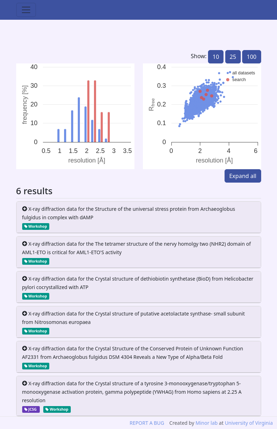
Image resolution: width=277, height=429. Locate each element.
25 (233, 57)
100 (251, 57)
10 (216, 57)
